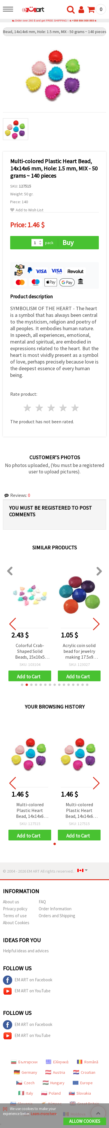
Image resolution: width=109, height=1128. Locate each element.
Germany (25, 1072)
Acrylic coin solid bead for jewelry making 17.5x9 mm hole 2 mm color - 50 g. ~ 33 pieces (79, 651)
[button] (22, 685)
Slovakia (80, 1093)
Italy (25, 1093)
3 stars (52, 408)
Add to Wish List (26, 210)
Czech (25, 1082)
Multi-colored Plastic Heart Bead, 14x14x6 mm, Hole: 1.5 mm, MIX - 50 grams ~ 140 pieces (30, 811)
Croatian (84, 1072)
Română (87, 1062)
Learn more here (43, 1113)
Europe (83, 1083)
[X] (5, 1108)
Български (24, 1062)
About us (11, 901)
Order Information (55, 908)
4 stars (63, 408)
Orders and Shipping (57, 915)
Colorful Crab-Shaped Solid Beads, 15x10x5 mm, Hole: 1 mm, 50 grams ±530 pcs (30, 651)
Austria (55, 1072)
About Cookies (16, 922)
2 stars (40, 408)
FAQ (42, 901)
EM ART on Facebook (27, 980)
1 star (28, 408)
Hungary (54, 1082)
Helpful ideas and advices (26, 950)
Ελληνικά (57, 1062)
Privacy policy (15, 908)
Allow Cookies (84, 1121)
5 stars (75, 408)
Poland (51, 1093)
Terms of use (15, 915)
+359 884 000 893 (83, 20)
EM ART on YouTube (27, 991)
